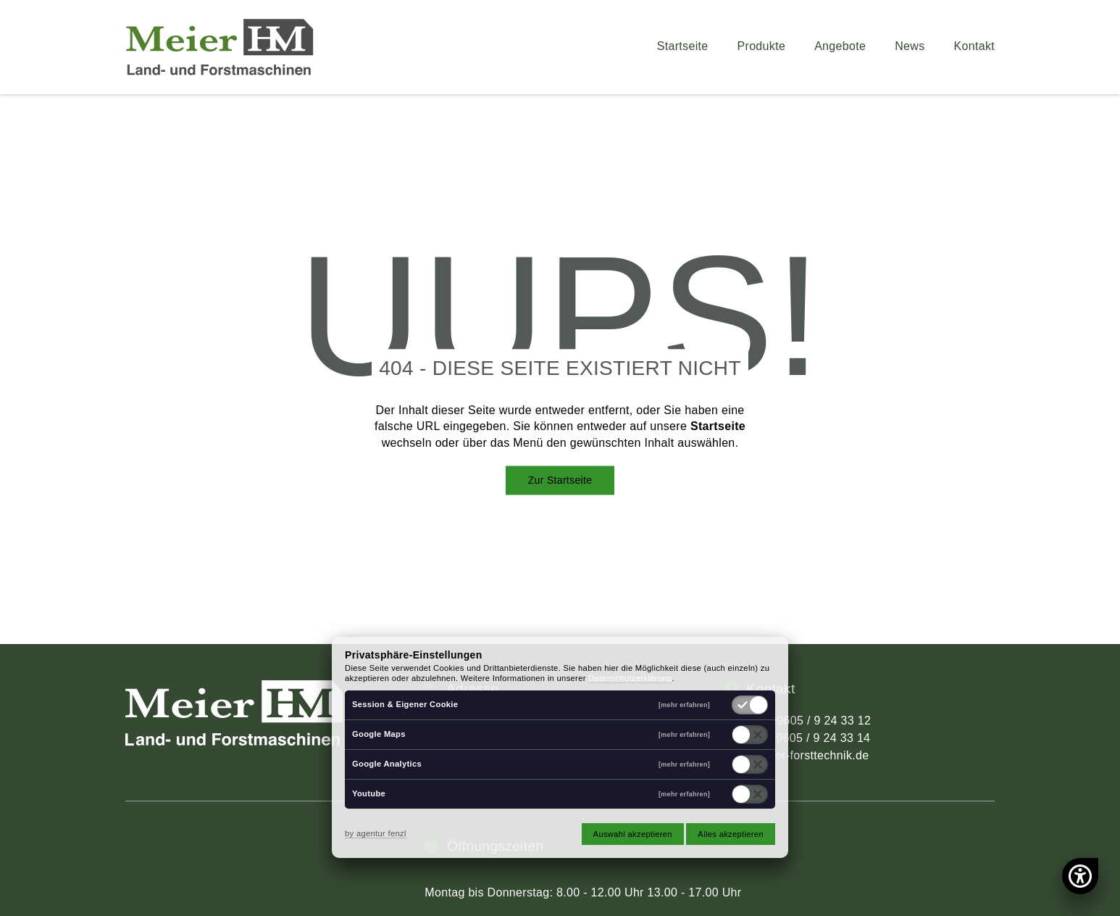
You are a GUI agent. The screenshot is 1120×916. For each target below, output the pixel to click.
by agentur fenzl (375, 833)
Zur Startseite (560, 480)
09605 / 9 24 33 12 (820, 720)
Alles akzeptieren (731, 834)
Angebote (840, 46)
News (909, 46)
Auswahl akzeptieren (632, 834)
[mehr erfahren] (684, 705)
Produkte (761, 46)
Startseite (683, 46)
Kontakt (974, 46)
